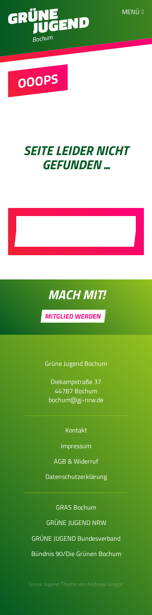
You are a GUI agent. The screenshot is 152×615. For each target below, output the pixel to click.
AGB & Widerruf (76, 461)
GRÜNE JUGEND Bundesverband (76, 538)
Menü (130, 12)
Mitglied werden (73, 316)
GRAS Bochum (76, 507)
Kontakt (76, 430)
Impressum (76, 446)
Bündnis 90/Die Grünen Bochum (76, 553)
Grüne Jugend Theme (53, 584)
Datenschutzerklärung (76, 476)
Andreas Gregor (105, 584)
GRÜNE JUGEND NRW (76, 522)
